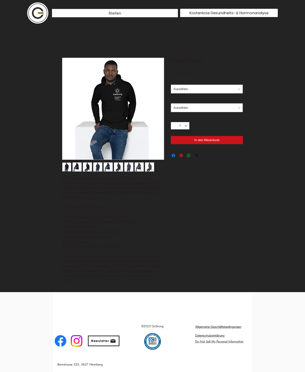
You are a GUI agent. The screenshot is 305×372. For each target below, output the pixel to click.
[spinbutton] (180, 125)
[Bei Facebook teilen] (173, 155)
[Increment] (186, 125)
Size (173, 99)
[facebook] (60, 341)
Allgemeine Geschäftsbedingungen (218, 326)
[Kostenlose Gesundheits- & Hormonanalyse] (229, 13)
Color (174, 80)
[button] (103, 341)
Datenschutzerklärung (209, 335)
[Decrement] (173, 125)
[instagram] (76, 341)
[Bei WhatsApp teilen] (188, 155)
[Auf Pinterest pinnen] (181, 155)
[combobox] (207, 89)
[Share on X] (196, 155)
